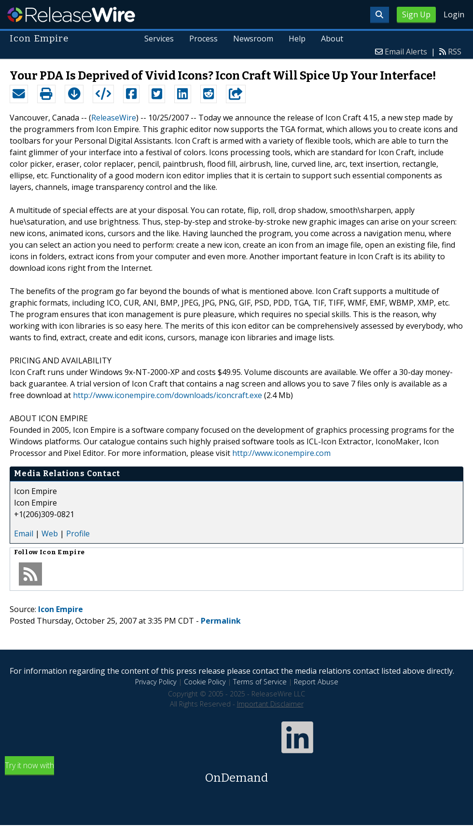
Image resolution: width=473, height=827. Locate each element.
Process (204, 38)
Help (297, 38)
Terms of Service (260, 681)
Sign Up (416, 14)
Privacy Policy (156, 681)
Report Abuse (316, 681)
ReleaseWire (71, 14)
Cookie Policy (205, 681)
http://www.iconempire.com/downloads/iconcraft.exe (167, 395)
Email (23, 533)
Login (454, 14)
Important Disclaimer (270, 703)
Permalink (221, 620)
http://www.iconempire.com (281, 453)
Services (159, 38)
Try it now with (236, 773)
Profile (78, 533)
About (332, 38)
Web (50, 533)
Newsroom (253, 38)
